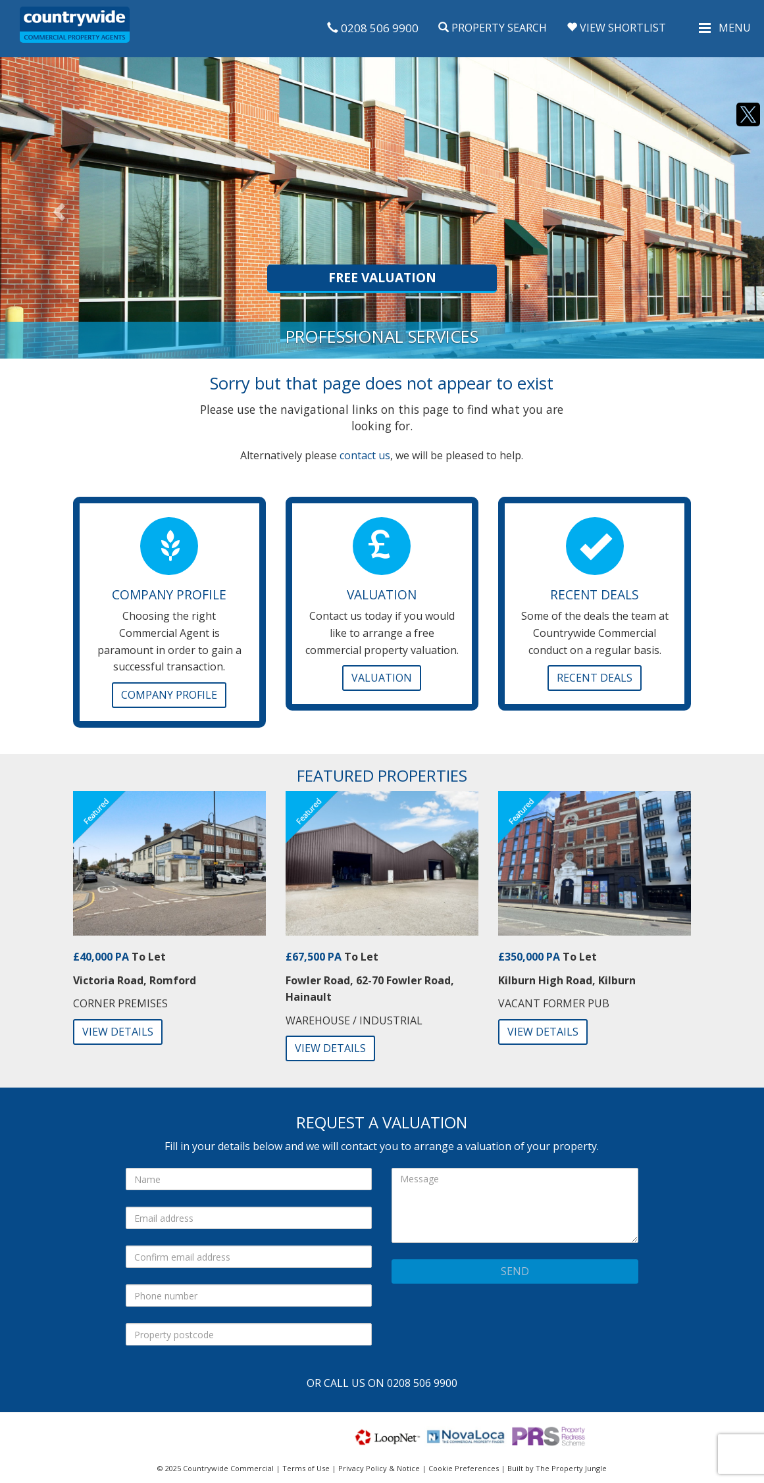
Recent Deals (594, 677)
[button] (57, 208)
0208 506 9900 (373, 28)
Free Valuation (382, 277)
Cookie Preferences (463, 1468)
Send (515, 1271)
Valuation (381, 677)
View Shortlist (616, 27)
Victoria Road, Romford (134, 980)
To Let (119, 956)
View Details (117, 1031)
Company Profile (169, 695)
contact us (365, 455)
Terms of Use (306, 1468)
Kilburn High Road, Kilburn (567, 980)
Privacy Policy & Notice (379, 1468)
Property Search (492, 27)
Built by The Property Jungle (557, 1468)
